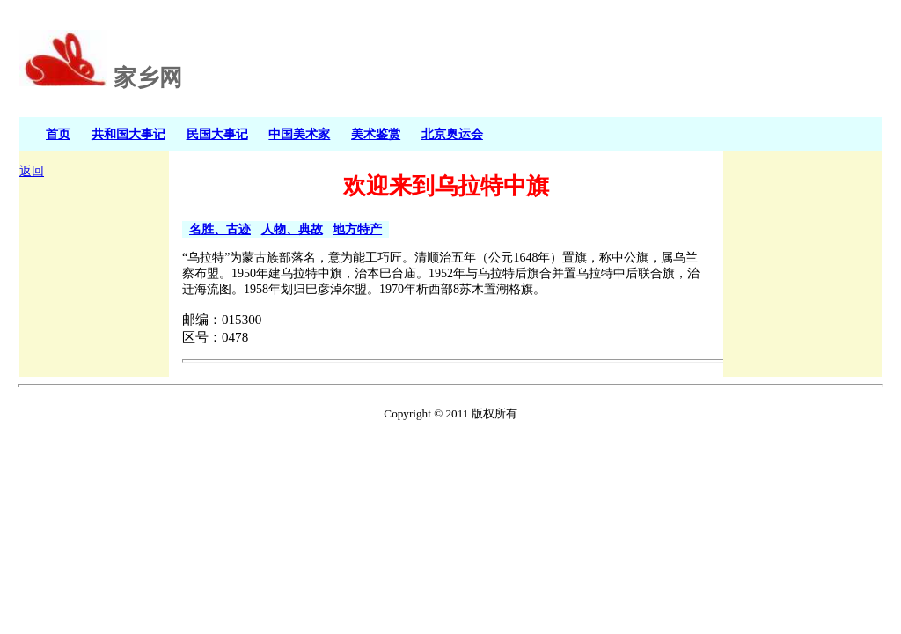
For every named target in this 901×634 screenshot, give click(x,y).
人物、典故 (292, 229)
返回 (31, 171)
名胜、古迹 (220, 229)
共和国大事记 (128, 134)
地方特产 (357, 229)
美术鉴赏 (375, 134)
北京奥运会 (452, 134)
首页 (58, 134)
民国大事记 (217, 134)
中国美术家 (299, 134)
